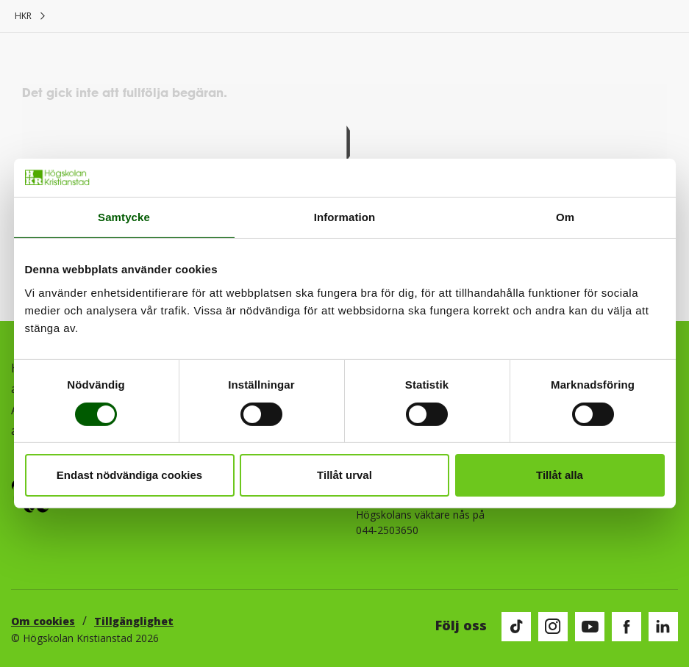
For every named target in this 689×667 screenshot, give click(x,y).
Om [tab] (565, 217)
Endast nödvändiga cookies (129, 475)
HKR (23, 16)
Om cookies (43, 621)
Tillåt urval (344, 475)
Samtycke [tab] (124, 217)
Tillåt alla (559, 475)
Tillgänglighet (134, 621)
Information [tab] (345, 217)
